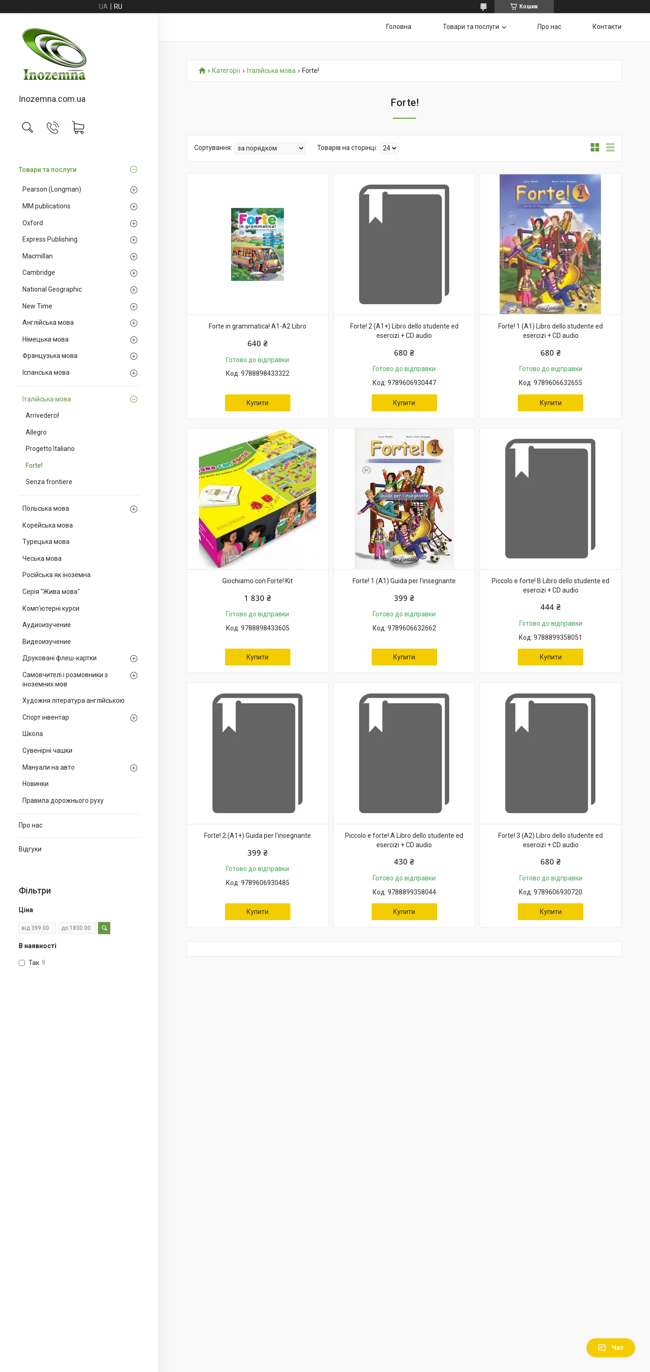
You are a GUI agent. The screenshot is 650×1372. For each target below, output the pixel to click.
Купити (257, 403)
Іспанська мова (46, 372)
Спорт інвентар (45, 717)
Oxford (32, 223)
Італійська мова (46, 399)
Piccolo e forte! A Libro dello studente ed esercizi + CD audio (404, 840)
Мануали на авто (48, 767)
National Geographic (52, 289)
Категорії (226, 70)
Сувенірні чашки (47, 750)
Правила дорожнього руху (63, 800)
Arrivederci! (42, 415)
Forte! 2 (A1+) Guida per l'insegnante (257, 835)
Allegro (36, 432)
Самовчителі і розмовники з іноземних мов (65, 679)
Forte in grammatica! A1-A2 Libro (257, 326)
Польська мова (45, 508)
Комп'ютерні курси (50, 608)
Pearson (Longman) (51, 189)
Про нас (30, 825)
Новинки (35, 783)
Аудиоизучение (46, 625)
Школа (32, 733)
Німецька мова (45, 339)
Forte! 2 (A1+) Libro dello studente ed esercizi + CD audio (404, 330)
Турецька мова (46, 541)
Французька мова (50, 355)
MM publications (46, 206)
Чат (611, 1347)
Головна (398, 26)
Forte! (34, 465)
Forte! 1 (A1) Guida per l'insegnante (404, 581)
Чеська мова (42, 558)
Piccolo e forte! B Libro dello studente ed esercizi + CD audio (550, 585)
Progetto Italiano (50, 448)
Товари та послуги (48, 169)
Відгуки (30, 849)
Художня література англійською (73, 700)
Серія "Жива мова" (51, 591)
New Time (37, 306)
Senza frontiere (49, 482)
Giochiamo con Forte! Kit (257, 581)
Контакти (607, 26)
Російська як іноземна (56, 575)
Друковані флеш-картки (59, 658)
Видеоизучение (46, 641)
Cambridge (38, 272)
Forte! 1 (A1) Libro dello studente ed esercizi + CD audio (550, 330)
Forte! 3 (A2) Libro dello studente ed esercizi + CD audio (550, 840)
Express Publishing (50, 239)
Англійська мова (48, 322)
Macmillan (37, 256)
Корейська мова (47, 525)
